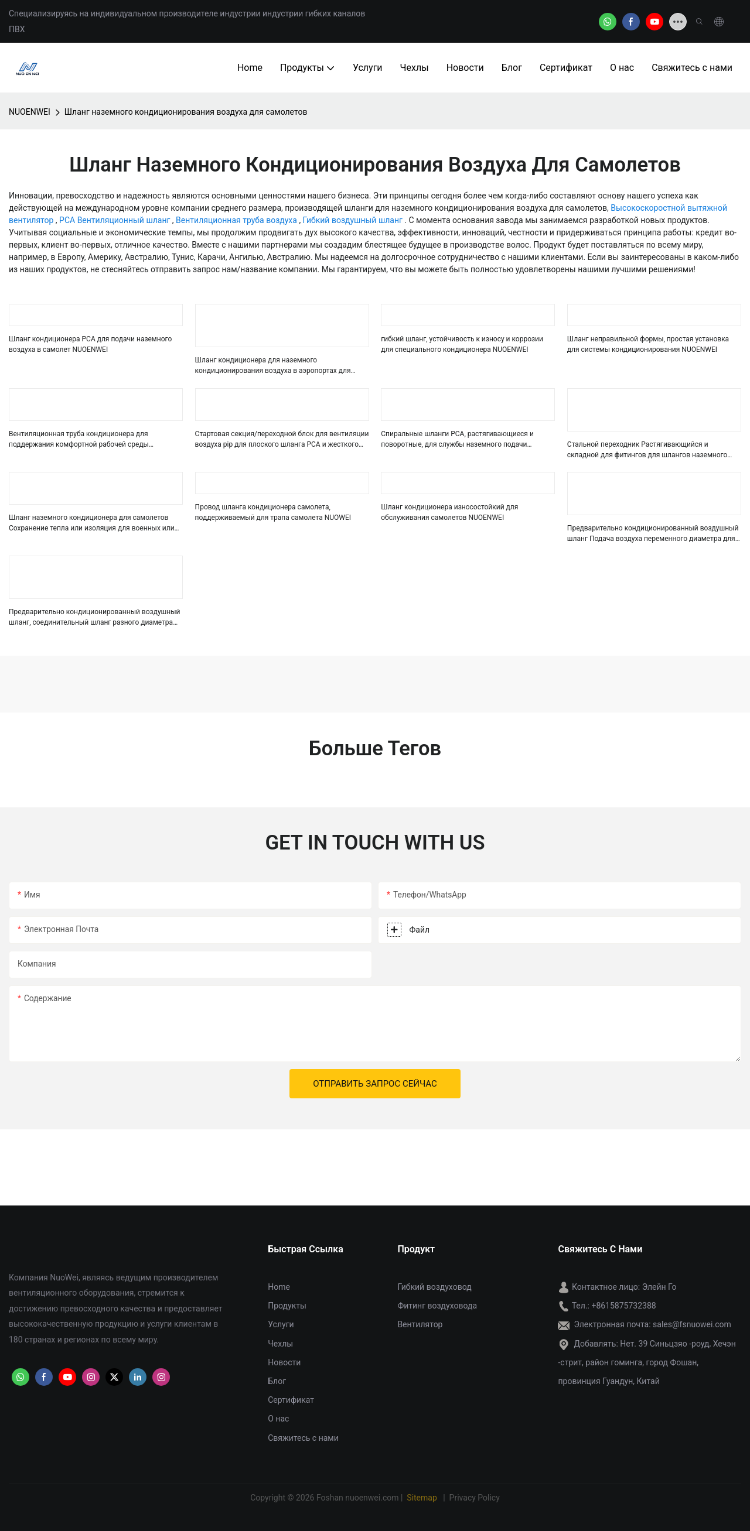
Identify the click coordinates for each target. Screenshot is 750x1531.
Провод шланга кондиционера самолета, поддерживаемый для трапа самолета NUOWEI (273, 512)
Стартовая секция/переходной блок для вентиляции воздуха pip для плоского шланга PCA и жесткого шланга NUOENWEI (282, 440)
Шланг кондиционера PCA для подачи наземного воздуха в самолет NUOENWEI (90, 344)
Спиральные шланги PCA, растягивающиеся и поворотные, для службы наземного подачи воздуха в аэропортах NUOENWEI (457, 440)
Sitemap (423, 1497)
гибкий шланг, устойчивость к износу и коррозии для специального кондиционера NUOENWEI (462, 344)
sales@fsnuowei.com (692, 1324)
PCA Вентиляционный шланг (115, 220)
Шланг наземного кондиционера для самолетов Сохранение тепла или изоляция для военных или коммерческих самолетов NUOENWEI (92, 523)
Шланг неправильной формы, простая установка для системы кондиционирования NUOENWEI (648, 344)
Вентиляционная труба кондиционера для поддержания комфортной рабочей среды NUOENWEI (79, 440)
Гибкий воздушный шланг (354, 220)
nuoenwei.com (371, 1497)
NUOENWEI (29, 112)
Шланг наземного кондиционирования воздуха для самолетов (186, 112)
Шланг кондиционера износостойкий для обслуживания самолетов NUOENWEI (449, 512)
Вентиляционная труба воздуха (237, 220)
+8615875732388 (623, 1305)
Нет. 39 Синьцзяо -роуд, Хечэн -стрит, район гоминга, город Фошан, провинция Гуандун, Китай (646, 1362)
